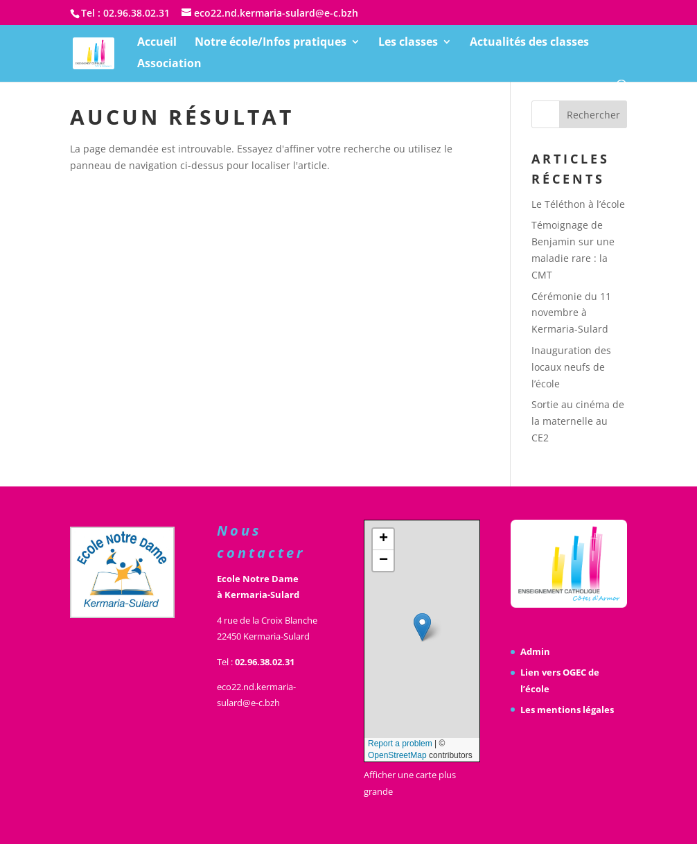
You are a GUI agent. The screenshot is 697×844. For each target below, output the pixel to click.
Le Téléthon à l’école (578, 204)
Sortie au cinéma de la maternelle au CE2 (577, 421)
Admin (535, 651)
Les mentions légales (567, 709)
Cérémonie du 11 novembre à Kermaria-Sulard (571, 313)
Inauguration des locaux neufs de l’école (571, 367)
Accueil (157, 43)
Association (169, 64)
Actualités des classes (529, 43)
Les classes (408, 43)
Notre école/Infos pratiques (270, 43)
